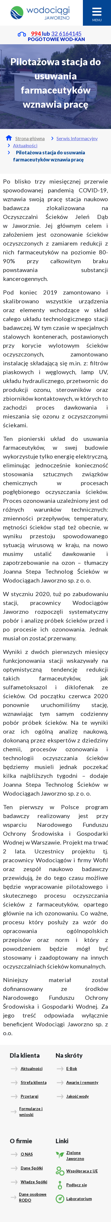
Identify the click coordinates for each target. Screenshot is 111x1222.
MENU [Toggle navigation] (97, 14)
